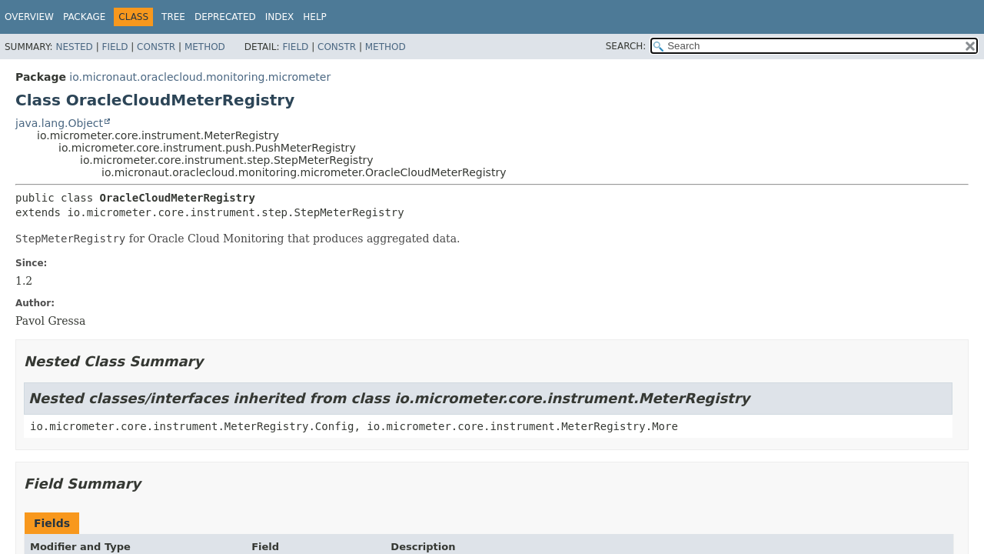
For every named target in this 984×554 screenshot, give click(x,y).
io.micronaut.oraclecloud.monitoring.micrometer (200, 77)
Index (279, 17)
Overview (29, 17)
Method (204, 47)
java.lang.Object (59, 123)
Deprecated (225, 17)
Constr (156, 47)
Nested (73, 47)
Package (84, 17)
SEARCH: (626, 46)
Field (114, 47)
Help (315, 17)
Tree (173, 17)
